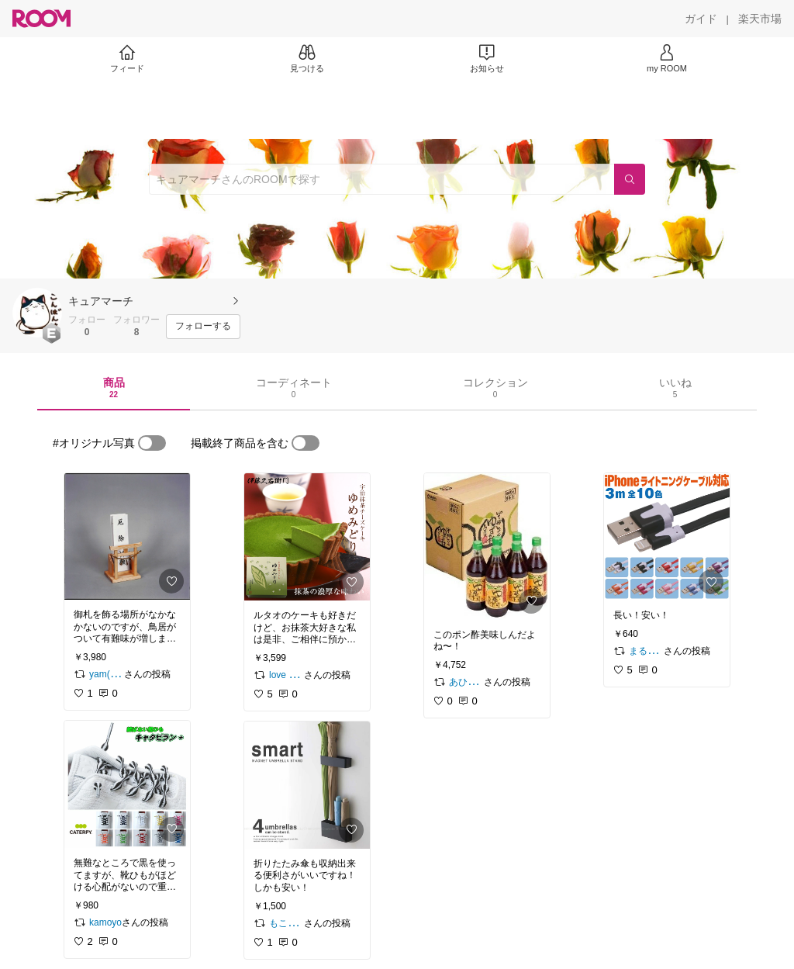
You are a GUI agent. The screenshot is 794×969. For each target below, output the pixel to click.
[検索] (629, 179)
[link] (127, 536)
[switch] (152, 443)
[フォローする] (203, 326)
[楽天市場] (760, 19)
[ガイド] (701, 19)
